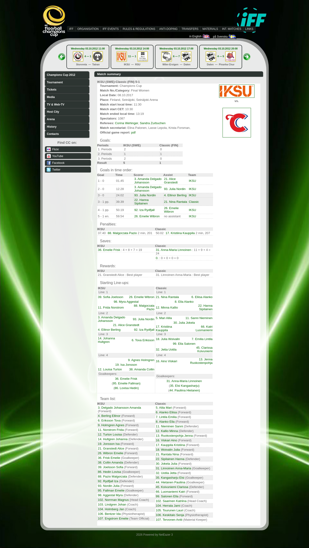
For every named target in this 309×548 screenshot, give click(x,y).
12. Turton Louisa (110, 434)
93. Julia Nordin (175, 189)
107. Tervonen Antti (169, 519)
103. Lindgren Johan (112, 504)
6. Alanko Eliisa (166, 412)
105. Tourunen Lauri (169, 510)
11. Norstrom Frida (111, 430)
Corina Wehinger (126, 123)
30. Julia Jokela (184, 322)
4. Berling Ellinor (109, 416)
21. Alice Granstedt (171, 180)
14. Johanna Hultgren (106, 340)
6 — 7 (176, 56)
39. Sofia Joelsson (110, 297)
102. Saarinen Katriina (171, 501)
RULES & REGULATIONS (139, 29)
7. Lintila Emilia (166, 417)
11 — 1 (132, 56)
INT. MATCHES (231, 29)
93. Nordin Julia (109, 486)
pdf (133, 132)
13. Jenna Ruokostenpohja (201, 361)
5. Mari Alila (164, 318)
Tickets (51, 89)
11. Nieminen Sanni (169, 426)
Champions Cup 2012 (61, 75)
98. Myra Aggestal (126, 301)
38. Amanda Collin (141, 369)
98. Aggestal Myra (110, 495)
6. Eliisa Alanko (202, 297)
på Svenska (225, 36)
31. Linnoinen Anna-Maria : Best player (182, 275)
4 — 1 (88, 56)
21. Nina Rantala (175, 202)
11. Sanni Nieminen (199, 318)
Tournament (55, 82)
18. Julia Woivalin (168, 339)
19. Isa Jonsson (126, 364)
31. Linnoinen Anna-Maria (173, 468)
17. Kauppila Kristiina (170, 445)
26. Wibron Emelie (110, 453)
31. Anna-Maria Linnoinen (173, 250)
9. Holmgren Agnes (111, 425)
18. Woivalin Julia (168, 449)
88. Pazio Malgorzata (112, 476)
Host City (53, 111)
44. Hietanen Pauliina (170, 482)
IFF (71, 29)
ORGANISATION (88, 29)
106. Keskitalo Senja (170, 515)
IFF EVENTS (111, 29)
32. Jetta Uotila (166, 349)
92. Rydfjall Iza (108, 481)
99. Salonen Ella (167, 496)
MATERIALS (210, 29)
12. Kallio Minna (167, 431)
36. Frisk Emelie (109, 458)
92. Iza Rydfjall (144, 210)
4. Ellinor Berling (175, 195)
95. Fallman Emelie (111, 490)
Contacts (53, 134)
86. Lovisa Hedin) (127, 388)
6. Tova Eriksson (143, 340)
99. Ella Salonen (184, 343)
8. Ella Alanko (184, 301)
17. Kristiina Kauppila (180, 233)
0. (157, 258)
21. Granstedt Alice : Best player (120, 275)
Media (51, 97)
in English (200, 36)
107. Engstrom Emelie (113, 518)
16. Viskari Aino (166, 440)
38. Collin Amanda (110, 462)
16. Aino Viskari (166, 361)
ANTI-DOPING (168, 29)
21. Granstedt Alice (111, 448)
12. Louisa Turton (110, 369)
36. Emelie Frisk (109, 250)
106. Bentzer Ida (109, 514)
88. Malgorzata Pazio (122, 233)
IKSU (192, 181)
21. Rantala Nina (167, 454)
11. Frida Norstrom (111, 307)
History (51, 126)
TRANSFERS (190, 29)
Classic (194, 202)
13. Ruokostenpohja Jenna (174, 435)
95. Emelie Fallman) (127, 383)
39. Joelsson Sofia (110, 467)
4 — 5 (220, 56)
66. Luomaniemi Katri (170, 491)
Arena (51, 119)
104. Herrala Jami (168, 505)
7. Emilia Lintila (202, 339)
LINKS (249, 29)
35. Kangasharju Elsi (170, 477)
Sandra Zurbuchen (152, 123)
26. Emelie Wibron (171, 209)
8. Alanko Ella (165, 421)
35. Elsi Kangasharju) (184, 385)
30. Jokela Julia (166, 463)
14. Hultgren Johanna (112, 439)
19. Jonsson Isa (109, 444)
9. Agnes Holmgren (141, 360)
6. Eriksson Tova (109, 420)
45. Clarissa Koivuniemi (204, 349)
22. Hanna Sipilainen (141, 201)
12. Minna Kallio (167, 307)
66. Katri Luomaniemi (204, 328)
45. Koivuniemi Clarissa (172, 487)
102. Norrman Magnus (113, 500)
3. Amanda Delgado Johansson (147, 180)
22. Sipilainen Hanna (170, 459)
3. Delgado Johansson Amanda (119, 407)
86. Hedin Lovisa (109, 472)
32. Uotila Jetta (166, 473)
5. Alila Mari (164, 407)
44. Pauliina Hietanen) (184, 390)
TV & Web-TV (55, 104)
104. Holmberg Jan (111, 509)
